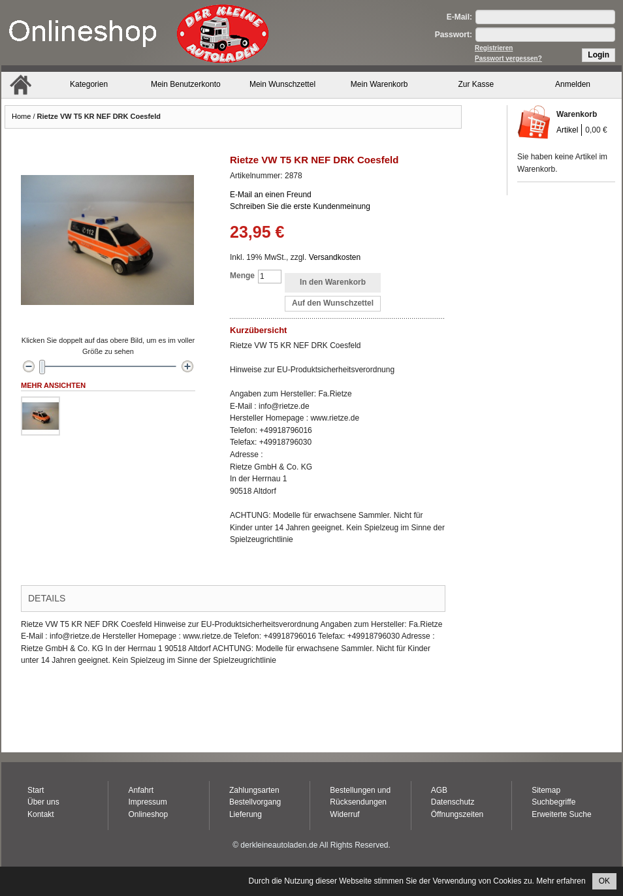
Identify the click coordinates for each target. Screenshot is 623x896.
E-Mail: (459, 17)
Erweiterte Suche (561, 814)
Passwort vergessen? (508, 58)
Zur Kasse (476, 84)
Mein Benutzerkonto (186, 84)
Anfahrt (140, 790)
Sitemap (546, 790)
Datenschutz (453, 802)
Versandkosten (334, 257)
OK (604, 881)
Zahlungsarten (254, 790)
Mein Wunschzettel (282, 84)
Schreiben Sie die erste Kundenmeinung (300, 206)
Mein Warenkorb (379, 84)
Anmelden (572, 84)
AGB (439, 790)
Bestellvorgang (255, 802)
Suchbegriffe (553, 802)
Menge (242, 275)
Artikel (567, 130)
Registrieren (494, 48)
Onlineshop (148, 814)
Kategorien (89, 84)
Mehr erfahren (560, 881)
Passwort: (453, 34)
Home (21, 116)
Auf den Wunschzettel (333, 303)
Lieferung (245, 814)
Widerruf (344, 814)
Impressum (147, 802)
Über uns (43, 802)
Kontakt (40, 814)
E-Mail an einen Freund (271, 194)
